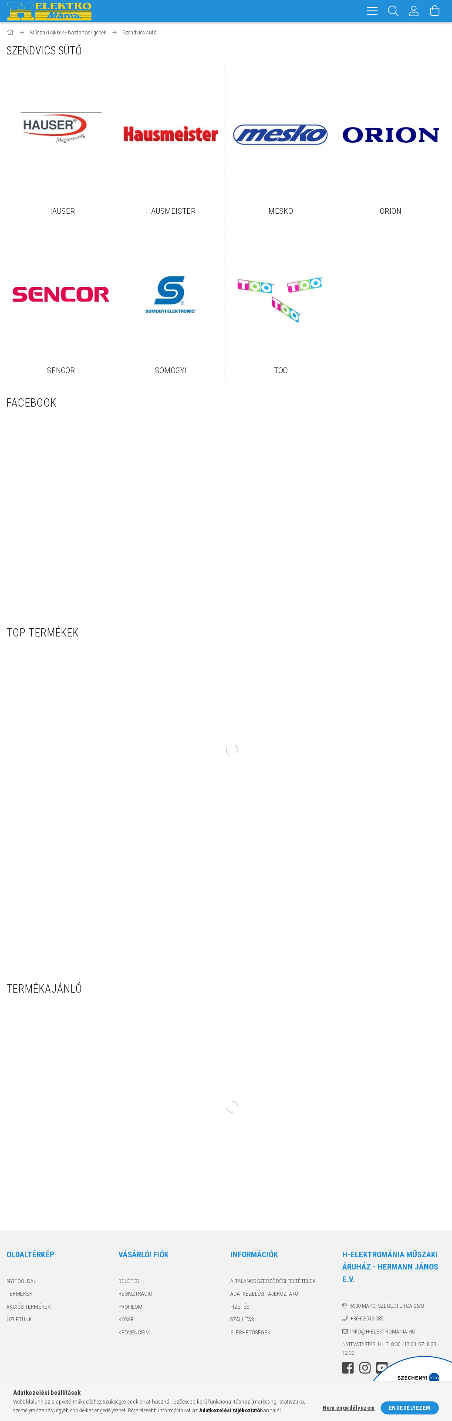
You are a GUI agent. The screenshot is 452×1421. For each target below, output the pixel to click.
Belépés (128, 1281)
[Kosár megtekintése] (435, 11)
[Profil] (414, 11)
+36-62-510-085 (366, 1318)
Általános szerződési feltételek (273, 1281)
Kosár (126, 1319)
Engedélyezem (410, 1407)
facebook (348, 1367)
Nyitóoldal (21, 1281)
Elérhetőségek (250, 1332)
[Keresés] (393, 11)
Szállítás (242, 1319)
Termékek (19, 1293)
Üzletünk (19, 1319)
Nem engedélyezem (349, 1407)
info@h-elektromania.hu (382, 1331)
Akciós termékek (29, 1306)
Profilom (130, 1306)
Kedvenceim (134, 1332)
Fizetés (239, 1306)
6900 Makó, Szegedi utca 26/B (387, 1306)
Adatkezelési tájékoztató (264, 1293)
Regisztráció (135, 1293)
